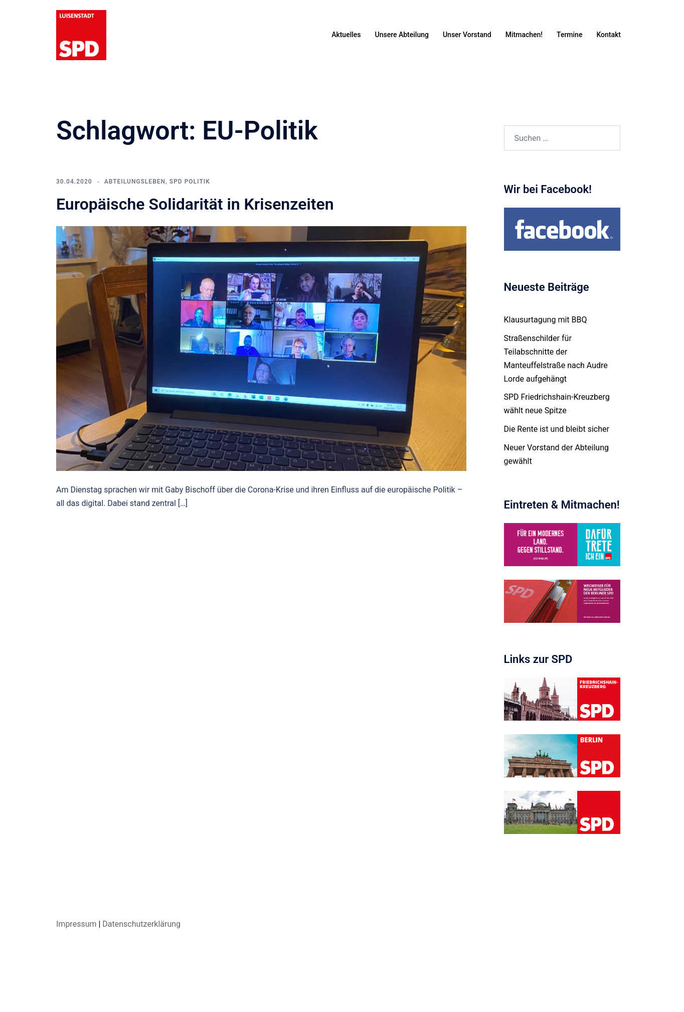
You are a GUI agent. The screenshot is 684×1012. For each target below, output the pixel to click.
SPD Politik (189, 181)
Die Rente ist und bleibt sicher (556, 429)
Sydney (235, 994)
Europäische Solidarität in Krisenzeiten (195, 204)
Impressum (76, 924)
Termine (569, 35)
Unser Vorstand (467, 35)
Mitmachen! (524, 35)
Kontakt (608, 35)
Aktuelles (346, 35)
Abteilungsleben (134, 181)
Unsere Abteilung (402, 35)
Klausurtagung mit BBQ (545, 319)
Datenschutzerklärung (141, 924)
